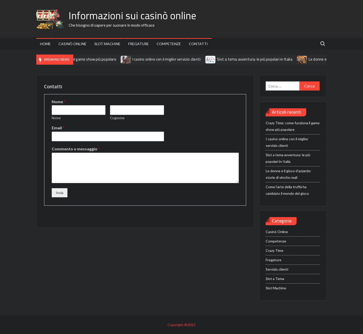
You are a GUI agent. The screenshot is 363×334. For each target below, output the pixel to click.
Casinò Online (72, 44)
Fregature (138, 44)
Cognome (117, 118)
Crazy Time (274, 250)
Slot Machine (107, 44)
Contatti (198, 44)
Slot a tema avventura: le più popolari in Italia (258, 59)
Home (45, 44)
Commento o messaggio (76, 148)
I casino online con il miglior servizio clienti (170, 59)
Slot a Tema (275, 278)
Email (58, 127)
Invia (59, 192)
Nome (59, 101)
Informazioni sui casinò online (132, 15)
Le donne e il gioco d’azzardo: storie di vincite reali (288, 174)
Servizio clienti (277, 269)
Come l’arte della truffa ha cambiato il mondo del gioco (287, 190)
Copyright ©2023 (181, 325)
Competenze (169, 44)
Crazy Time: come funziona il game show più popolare (75, 59)
